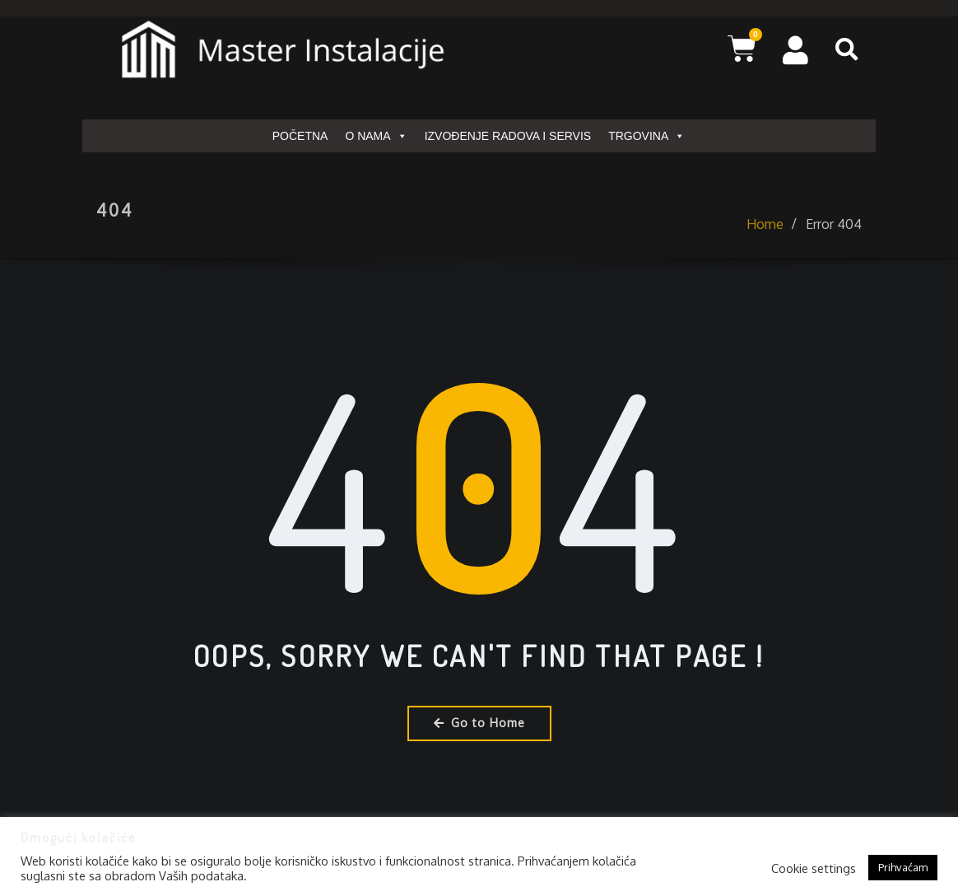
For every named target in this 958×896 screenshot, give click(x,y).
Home (765, 235)
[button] (846, 49)
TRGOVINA (646, 135)
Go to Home (479, 723)
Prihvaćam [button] (903, 867)
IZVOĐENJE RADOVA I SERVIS (508, 135)
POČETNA (300, 135)
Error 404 (834, 235)
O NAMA (376, 135)
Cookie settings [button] (813, 868)
